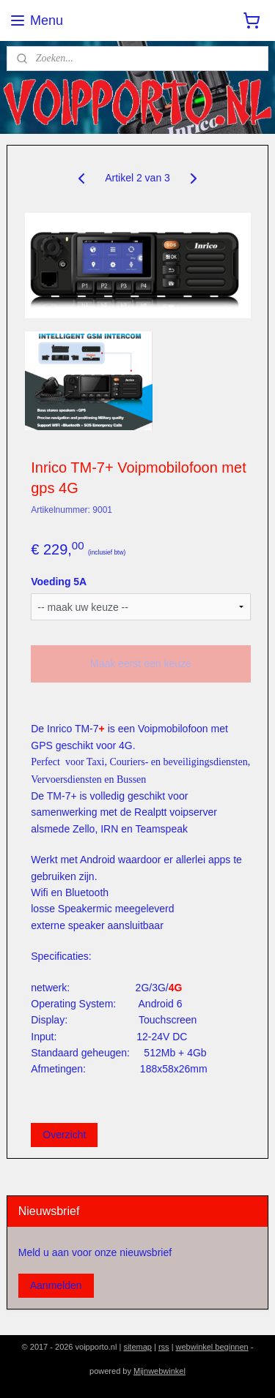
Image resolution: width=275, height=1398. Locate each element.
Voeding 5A (59, 581)
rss (163, 1346)
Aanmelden (56, 1285)
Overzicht (64, 1134)
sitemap (137, 1346)
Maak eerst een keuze (140, 663)
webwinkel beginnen (212, 1346)
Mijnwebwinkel (159, 1371)
